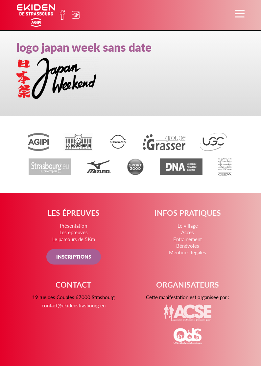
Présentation (73, 225)
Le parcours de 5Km (73, 239)
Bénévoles (187, 245)
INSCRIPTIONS (73, 256)
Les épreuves (73, 232)
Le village (188, 225)
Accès (187, 232)
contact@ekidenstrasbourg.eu (74, 305)
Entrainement (187, 239)
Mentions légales (187, 252)
